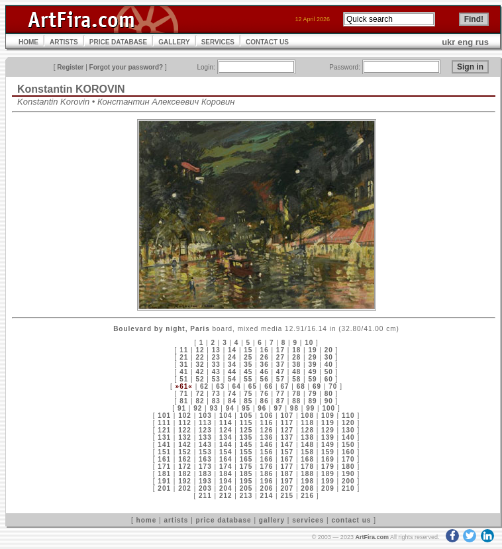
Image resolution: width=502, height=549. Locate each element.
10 (309, 342)
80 (329, 393)
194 (225, 481)
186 (267, 473)
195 (246, 481)
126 (267, 430)
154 (225, 452)
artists (176, 520)
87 (280, 401)
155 (246, 452)
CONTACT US (267, 42)
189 (327, 473)
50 (329, 371)
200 (348, 481)
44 (232, 371)
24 (232, 357)
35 (248, 364)
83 (216, 401)
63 (220, 386)
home (146, 520)
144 (225, 444)
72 (199, 393)
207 (286, 488)
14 (232, 350)
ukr (448, 42)
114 (225, 422)
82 (199, 401)
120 (348, 422)
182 (184, 473)
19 (312, 350)
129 (327, 430)
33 (216, 364)
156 (267, 452)
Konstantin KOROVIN (71, 89)
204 (225, 488)
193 (205, 481)
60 (329, 379)
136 (267, 437)
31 (183, 364)
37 (280, 364)
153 (205, 452)
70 (332, 386)
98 (294, 408)
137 (286, 437)
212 (225, 495)
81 (183, 401)
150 (348, 444)
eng (465, 42)
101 (164, 415)
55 (248, 379)
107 (286, 415)
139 (327, 437)
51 (183, 379)
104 (225, 415)
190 (348, 473)
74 (232, 393)
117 (286, 422)
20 (329, 350)
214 (267, 495)
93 (213, 408)
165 (246, 459)
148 (307, 444)
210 (348, 488)
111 (164, 422)
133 (205, 437)
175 (246, 466)
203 (205, 488)
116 (267, 422)
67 (284, 386)
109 (327, 415)
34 (232, 364)
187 (286, 473)
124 (225, 430)
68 (301, 386)
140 (348, 437)
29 (312, 357)
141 (164, 444)
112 (184, 422)
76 (264, 393)
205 (246, 488)
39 (312, 364)
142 (184, 444)
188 (307, 473)
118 (307, 422)
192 (184, 481)
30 (329, 357)
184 (225, 473)
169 (327, 459)
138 (307, 437)
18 (296, 350)
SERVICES (217, 42)
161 (164, 459)
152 (184, 452)
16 (264, 350)
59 (312, 379)
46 (264, 371)
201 (164, 488)
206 (267, 488)
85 (248, 401)
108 (307, 415)
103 (205, 415)
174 (225, 466)
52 (199, 379)
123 (205, 430)
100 (328, 408)
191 (164, 481)
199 (327, 481)
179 (327, 466)
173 (205, 466)
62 (204, 386)
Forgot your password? (126, 67)
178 (307, 466)
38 (296, 364)
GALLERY (173, 42)
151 (164, 452)
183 (205, 473)
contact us (351, 520)
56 (264, 379)
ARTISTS (64, 42)
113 (205, 422)
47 (280, 371)
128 (307, 430)
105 (246, 415)
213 (246, 495)
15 (248, 350)
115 (246, 422)
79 (312, 393)
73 (216, 393)
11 (183, 350)
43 (216, 371)
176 (267, 466)
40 (329, 364)
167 (286, 459)
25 (248, 357)
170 (348, 459)
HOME (28, 42)
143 (205, 444)
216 (307, 495)
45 (248, 371)
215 (286, 495)
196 (267, 481)
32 (199, 364)
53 (216, 379)
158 (307, 452)
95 (246, 408)
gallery (272, 520)
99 (310, 408)
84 (232, 401)
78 (296, 393)
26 (264, 357)
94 (230, 408)
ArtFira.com (372, 537)
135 (246, 437)
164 (225, 459)
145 (246, 444)
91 (181, 408)
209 (327, 488)
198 (307, 481)
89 (312, 401)
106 (267, 415)
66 (268, 386)
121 (164, 430)
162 (184, 459)
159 (327, 452)
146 (267, 444)
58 (296, 379)
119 (327, 422)
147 (286, 444)
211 (205, 495)
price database (224, 520)
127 (286, 430)
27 (280, 357)
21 (183, 357)
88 (296, 401)
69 (317, 386)
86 (264, 401)
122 (184, 430)
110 (348, 415)
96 (262, 408)
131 (164, 437)
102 (184, 415)
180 (348, 466)
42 (199, 371)
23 (216, 357)
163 (205, 459)
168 (307, 459)
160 (348, 452)
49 (312, 371)
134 (225, 437)
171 (164, 466)
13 (216, 350)
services (308, 520)
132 (184, 437)
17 (280, 350)
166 (267, 459)
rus (482, 42)
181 (164, 473)
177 (286, 466)
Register (70, 67)
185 (246, 473)
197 (286, 481)
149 (327, 444)
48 (296, 371)
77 (280, 393)
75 (248, 393)
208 (307, 488)
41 (183, 371)
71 (183, 393)
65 (252, 386)
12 (199, 350)
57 (280, 379)
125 (246, 430)
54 (232, 379)
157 (286, 452)
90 (329, 401)
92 (197, 408)
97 (278, 408)
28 (296, 357)
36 (264, 364)
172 (184, 466)
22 (199, 357)
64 (236, 386)
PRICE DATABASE (118, 42)
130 (348, 430)
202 (184, 488)
